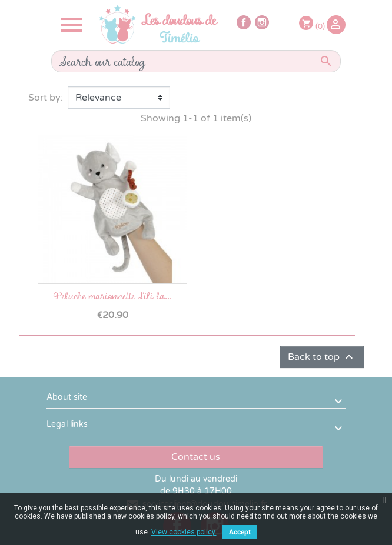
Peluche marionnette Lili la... (112, 295)
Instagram (262, 22)
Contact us (195, 457)
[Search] (196, 61)
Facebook (244, 22)
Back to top (322, 357)
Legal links (67, 424)
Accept (240, 532)
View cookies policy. (184, 532)
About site (66, 397)
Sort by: (45, 97)
